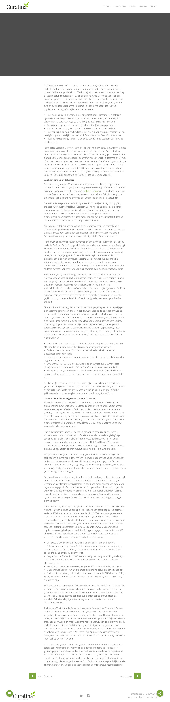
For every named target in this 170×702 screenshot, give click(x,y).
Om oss (130, 6)
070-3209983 (150, 693)
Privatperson (117, 6)
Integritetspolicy (134, 697)
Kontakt (141, 6)
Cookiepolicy (150, 697)
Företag (102, 6)
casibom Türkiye (91, 190)
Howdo (153, 6)
